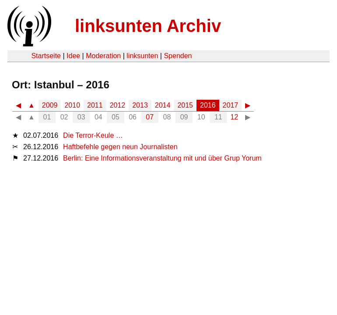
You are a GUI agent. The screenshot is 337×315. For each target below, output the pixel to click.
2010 (72, 105)
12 (234, 117)
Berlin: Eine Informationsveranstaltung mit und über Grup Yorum (162, 158)
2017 (231, 105)
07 (150, 117)
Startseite (46, 56)
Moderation (103, 56)
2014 (163, 105)
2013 (140, 105)
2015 (185, 105)
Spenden (178, 56)
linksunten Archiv (148, 25)
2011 (95, 105)
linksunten (142, 56)
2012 (118, 105)
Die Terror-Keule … (93, 135)
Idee (73, 56)
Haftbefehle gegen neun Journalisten (120, 146)
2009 (50, 105)
